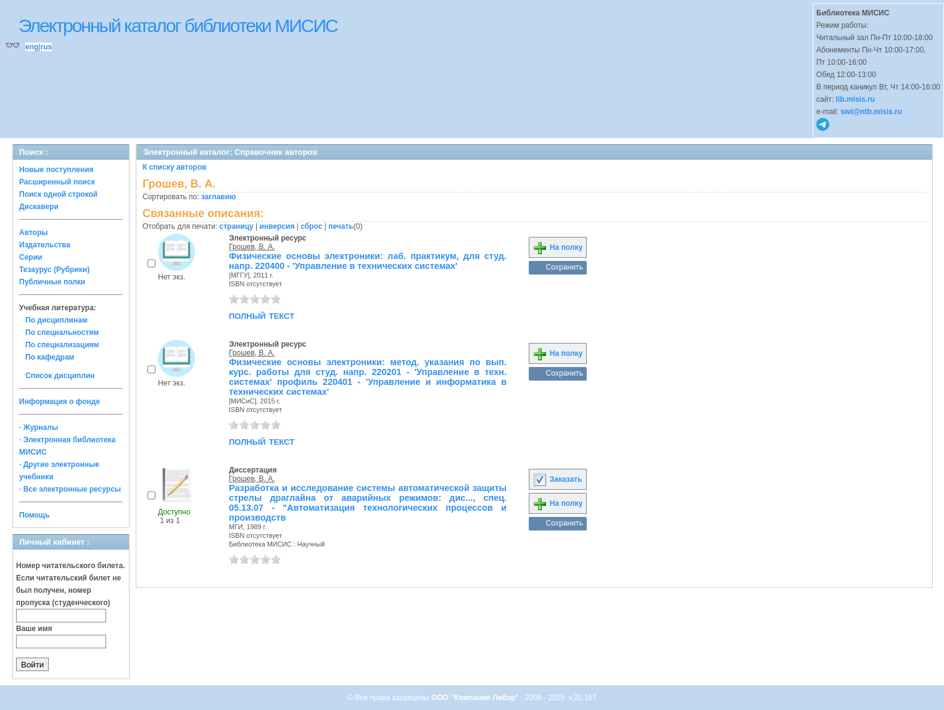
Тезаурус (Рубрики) (54, 269)
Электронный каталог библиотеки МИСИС (178, 25)
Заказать (557, 479)
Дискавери (39, 206)
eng (31, 47)
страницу (237, 226)
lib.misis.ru (855, 99)
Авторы (33, 232)
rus (46, 47)
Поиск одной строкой (58, 194)
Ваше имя (34, 628)
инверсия (277, 226)
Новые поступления (56, 169)
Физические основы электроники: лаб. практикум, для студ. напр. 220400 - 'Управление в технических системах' (368, 261)
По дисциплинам (56, 320)
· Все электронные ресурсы (70, 489)
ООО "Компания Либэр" (476, 697)
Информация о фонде (59, 401)
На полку (557, 247)
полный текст (261, 315)
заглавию (218, 196)
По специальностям (62, 332)
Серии (30, 257)
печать (341, 226)
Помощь (34, 515)
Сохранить (564, 267)
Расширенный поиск (57, 182)
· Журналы (38, 427)
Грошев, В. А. (252, 246)
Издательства (44, 245)
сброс (311, 226)
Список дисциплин (60, 375)
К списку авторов (175, 167)
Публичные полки (52, 282)
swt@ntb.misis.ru (871, 111)
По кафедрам (49, 357)
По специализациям (62, 345)
